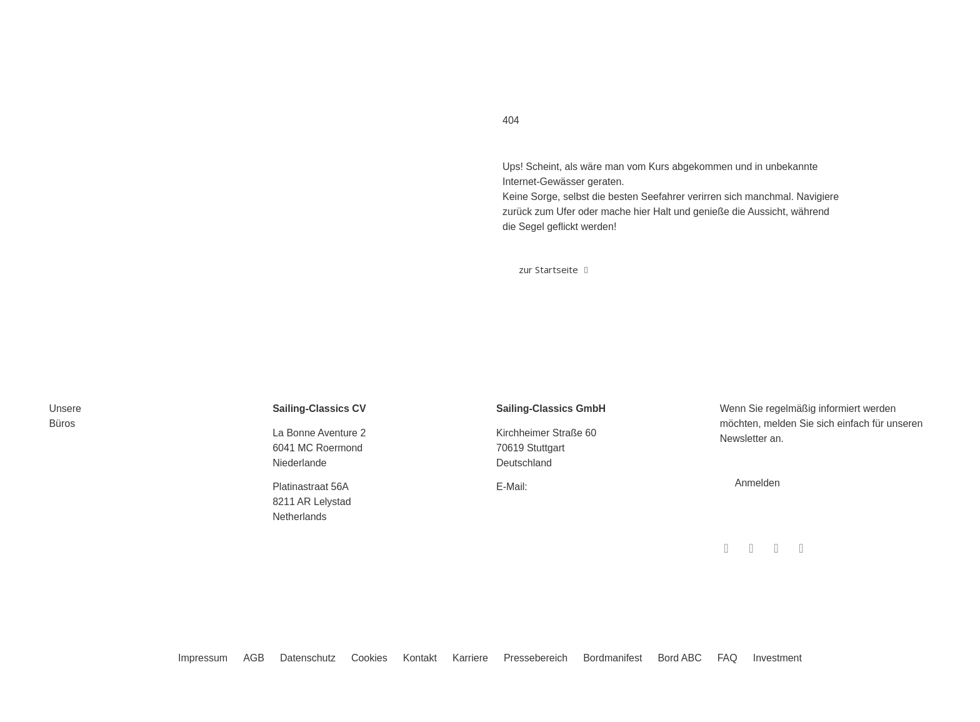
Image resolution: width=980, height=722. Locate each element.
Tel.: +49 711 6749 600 (547, 511)
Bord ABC (679, 658)
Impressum (203, 658)
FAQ (728, 658)
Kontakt (420, 658)
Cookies (369, 658)
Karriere (470, 658)
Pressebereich (536, 658)
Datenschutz (308, 658)
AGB (253, 658)
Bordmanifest (612, 658)
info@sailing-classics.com (587, 486)
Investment (777, 658)
